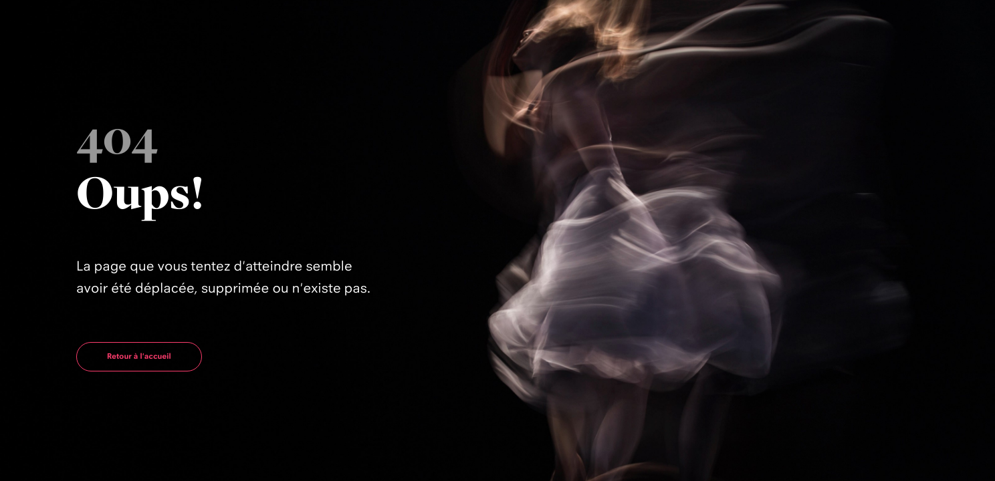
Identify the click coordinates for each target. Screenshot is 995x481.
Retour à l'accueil (139, 356)
